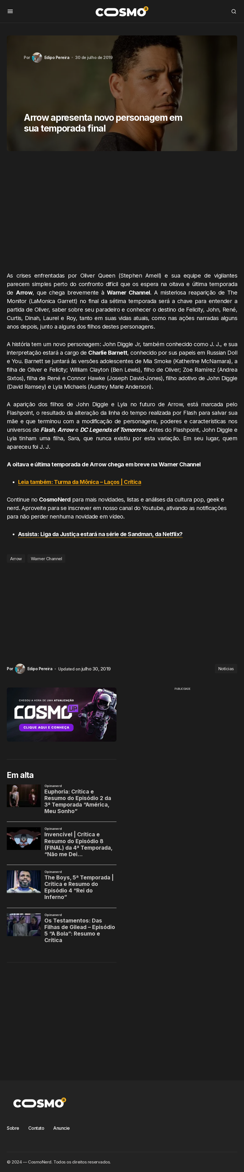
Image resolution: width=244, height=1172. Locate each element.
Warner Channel (46, 558)
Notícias (226, 668)
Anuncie (61, 1128)
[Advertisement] (122, 213)
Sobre (13, 1128)
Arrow (16, 558)
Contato (36, 1128)
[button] (10, 11)
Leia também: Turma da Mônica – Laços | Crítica (80, 482)
